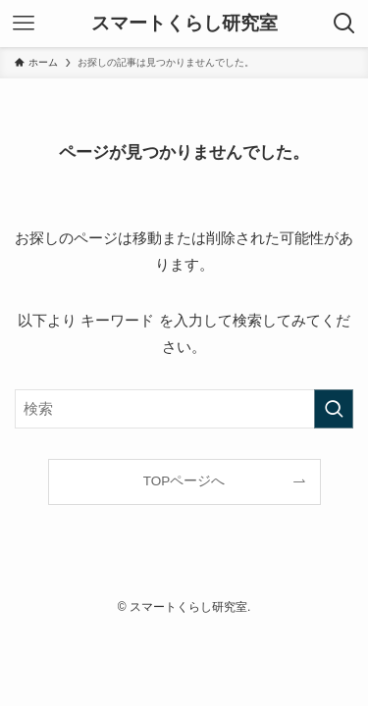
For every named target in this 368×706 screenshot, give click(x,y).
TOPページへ (184, 481)
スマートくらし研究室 (184, 24)
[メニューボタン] (23, 23)
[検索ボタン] (344, 23)
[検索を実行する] (333, 409)
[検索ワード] (184, 409)
